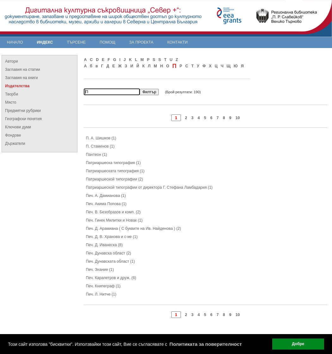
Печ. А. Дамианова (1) (106, 195)
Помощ (107, 42)
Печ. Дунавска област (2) (108, 253)
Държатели (15, 143)
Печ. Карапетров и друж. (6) (111, 278)
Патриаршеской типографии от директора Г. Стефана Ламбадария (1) (149, 187)
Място (10, 102)
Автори (11, 61)
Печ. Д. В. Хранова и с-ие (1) (112, 237)
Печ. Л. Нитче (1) (101, 294)
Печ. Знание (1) (100, 269)
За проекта (141, 42)
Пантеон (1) (96, 154)
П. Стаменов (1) (100, 146)
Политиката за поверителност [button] (205, 344)
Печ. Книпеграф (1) (103, 286)
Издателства (17, 86)
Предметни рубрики (23, 110)
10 (238, 118)
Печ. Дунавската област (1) (110, 261)
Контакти (177, 42)
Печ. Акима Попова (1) (106, 204)
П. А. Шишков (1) (101, 138)
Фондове (13, 135)
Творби (11, 94)
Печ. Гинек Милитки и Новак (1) (114, 220)
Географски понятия (23, 119)
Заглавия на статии (22, 69)
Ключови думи (18, 127)
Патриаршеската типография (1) (115, 171)
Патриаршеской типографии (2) (114, 179)
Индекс (45, 42)
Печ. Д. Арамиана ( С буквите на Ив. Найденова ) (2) (133, 228)
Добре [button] (298, 344)
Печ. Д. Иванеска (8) (104, 245)
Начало (15, 42)
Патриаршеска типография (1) (113, 163)
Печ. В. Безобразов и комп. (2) (113, 212)
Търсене (76, 42)
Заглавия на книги (21, 78)
